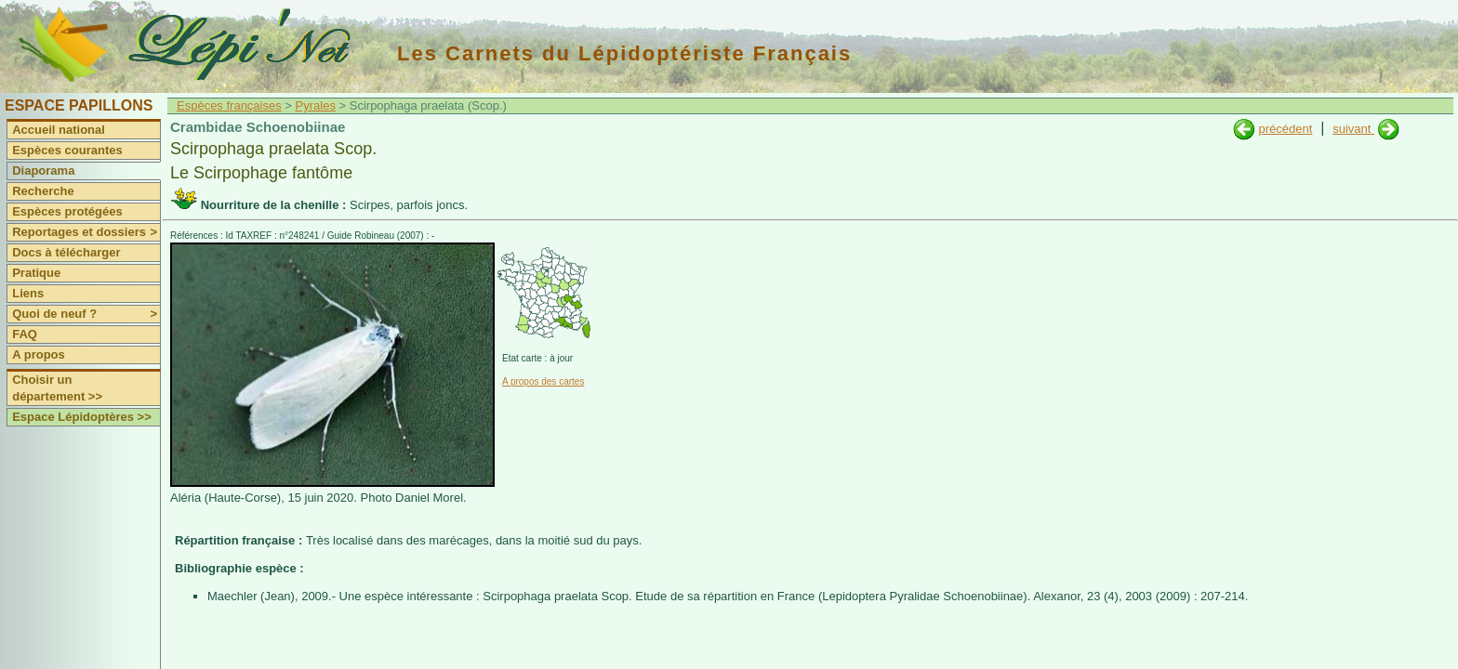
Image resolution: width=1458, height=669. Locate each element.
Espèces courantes (67, 150)
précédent (1285, 129)
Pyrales (316, 105)
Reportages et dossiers (86, 232)
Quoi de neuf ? (86, 314)
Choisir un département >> (57, 388)
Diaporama (43, 170)
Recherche (42, 191)
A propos (38, 354)
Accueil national (58, 130)
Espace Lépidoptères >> (82, 417)
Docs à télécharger (66, 252)
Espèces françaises (229, 105)
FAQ (24, 334)
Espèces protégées (67, 211)
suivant (1353, 129)
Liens (28, 293)
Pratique (36, 273)
